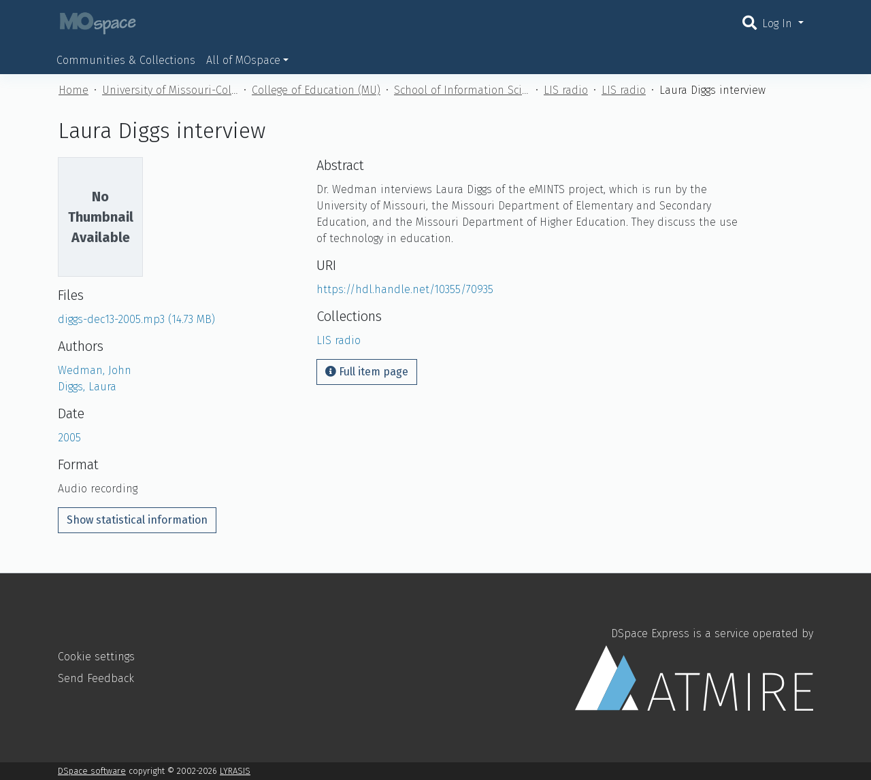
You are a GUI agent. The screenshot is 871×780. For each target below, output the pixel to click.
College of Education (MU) (316, 90)
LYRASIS (235, 771)
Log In (778, 23)
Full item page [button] (366, 371)
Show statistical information (137, 519)
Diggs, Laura (87, 386)
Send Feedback (96, 678)
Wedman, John (94, 370)
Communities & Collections (125, 60)
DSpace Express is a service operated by (694, 668)
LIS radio (566, 90)
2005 (69, 437)
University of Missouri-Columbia (170, 90)
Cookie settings (96, 656)
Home (73, 90)
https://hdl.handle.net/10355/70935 (404, 289)
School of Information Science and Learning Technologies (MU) (462, 90)
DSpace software (92, 771)
